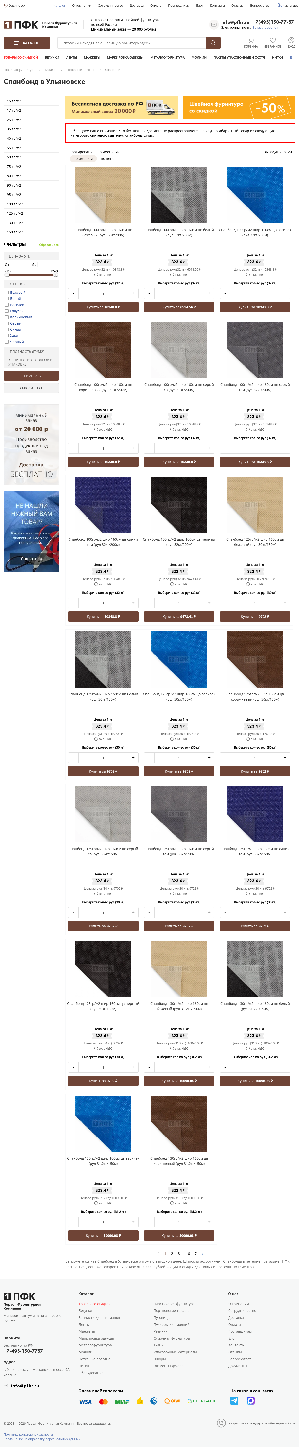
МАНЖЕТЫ (92, 57)
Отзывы (237, 5)
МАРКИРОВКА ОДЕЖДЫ (125, 57)
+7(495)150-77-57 (273, 22)
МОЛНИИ (199, 57)
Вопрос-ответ (260, 5)
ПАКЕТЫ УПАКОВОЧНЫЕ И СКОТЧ (239, 57)
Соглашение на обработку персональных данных (42, 1439)
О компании (81, 5)
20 (291, 151)
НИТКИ (277, 57)
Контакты (217, 5)
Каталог (59, 5)
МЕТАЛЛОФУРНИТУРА (167, 57)
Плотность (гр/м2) (25, 351)
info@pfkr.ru (235, 22)
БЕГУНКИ (52, 57)
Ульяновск (17, 5)
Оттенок (16, 284)
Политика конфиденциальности (28, 1434)
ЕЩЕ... (294, 57)
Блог (199, 5)
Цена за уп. (18, 256)
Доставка (137, 5)
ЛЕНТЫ (71, 57)
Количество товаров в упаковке (28, 362)
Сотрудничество (110, 5)
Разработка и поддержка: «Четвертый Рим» (262, 1423)
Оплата (155, 5)
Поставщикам (179, 5)
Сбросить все (49, 245)
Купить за (103, 307)
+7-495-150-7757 (23, 1351)
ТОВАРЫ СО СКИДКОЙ (21, 57)
